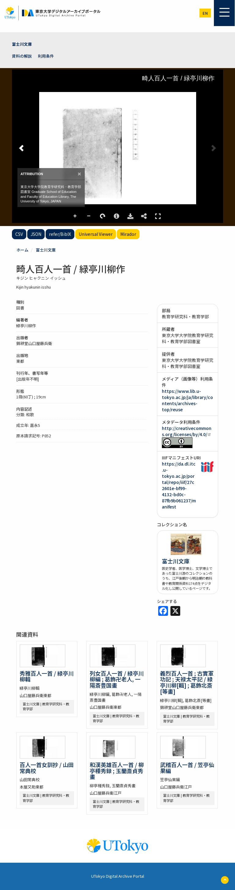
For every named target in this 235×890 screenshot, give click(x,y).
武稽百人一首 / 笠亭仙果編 (187, 768)
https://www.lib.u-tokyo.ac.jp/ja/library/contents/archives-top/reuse (187, 400)
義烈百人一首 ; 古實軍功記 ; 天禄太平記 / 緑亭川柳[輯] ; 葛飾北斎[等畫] (187, 682)
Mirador (128, 234)
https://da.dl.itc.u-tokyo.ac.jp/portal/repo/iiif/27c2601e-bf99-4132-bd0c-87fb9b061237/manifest (179, 485)
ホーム (22, 250)
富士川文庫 (22, 44)
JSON (36, 234)
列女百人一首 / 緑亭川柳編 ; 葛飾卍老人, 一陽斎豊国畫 (117, 679)
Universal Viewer (96, 234)
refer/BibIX (60, 234)
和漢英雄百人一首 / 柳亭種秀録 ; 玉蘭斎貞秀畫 (117, 771)
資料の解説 (22, 56)
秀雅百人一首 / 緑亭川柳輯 (47, 676)
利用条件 (46, 56)
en (205, 13)
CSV (19, 234)
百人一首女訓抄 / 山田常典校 (47, 768)
